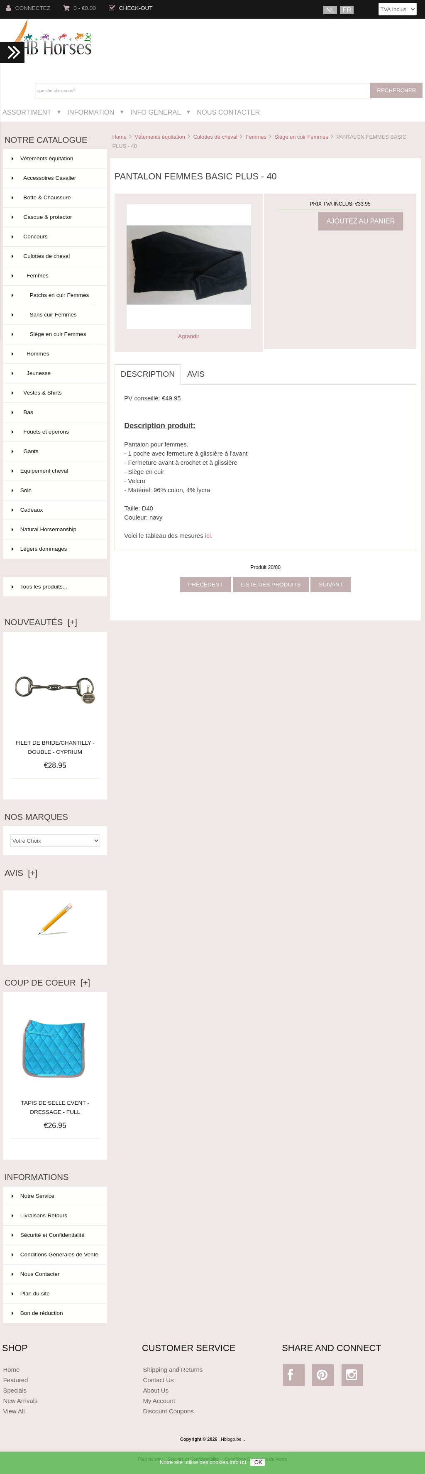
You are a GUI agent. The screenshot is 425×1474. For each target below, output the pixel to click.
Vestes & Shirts (54, 392)
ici (243, 1462)
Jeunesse (54, 373)
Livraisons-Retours (39, 1215)
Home (119, 137)
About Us (156, 1390)
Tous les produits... (39, 587)
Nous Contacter (228, 112)
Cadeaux (54, 510)
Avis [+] (21, 873)
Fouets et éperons (54, 432)
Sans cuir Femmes (54, 314)
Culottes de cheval (215, 137)
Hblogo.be (231, 1439)
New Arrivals (20, 1400)
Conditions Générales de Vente (55, 1254)
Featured (15, 1379)
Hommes (54, 353)
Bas (54, 412)
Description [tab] (148, 374)
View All (13, 1411)
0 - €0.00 (79, 8)
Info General (155, 112)
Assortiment (26, 112)
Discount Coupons (168, 1411)
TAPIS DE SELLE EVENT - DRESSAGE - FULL (55, 1103)
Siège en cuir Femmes (301, 137)
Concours (54, 236)
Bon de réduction (37, 1313)
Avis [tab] (196, 374)
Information (90, 112)
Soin (54, 490)
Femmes (256, 137)
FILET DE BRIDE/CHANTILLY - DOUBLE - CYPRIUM (55, 747)
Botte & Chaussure (54, 197)
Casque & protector (54, 217)
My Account (159, 1400)
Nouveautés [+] (41, 622)
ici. (208, 535)
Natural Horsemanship (54, 529)
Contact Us (158, 1379)
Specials (15, 1390)
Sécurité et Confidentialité (48, 1235)
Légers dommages (54, 549)
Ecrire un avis (55, 947)
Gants (54, 451)
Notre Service (33, 1196)
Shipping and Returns (173, 1369)
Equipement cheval (54, 471)
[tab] (217, 369)
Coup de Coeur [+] (47, 982)
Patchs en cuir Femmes (54, 298)
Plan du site (31, 1293)
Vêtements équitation (160, 137)
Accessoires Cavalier (54, 178)
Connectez (28, 8)
